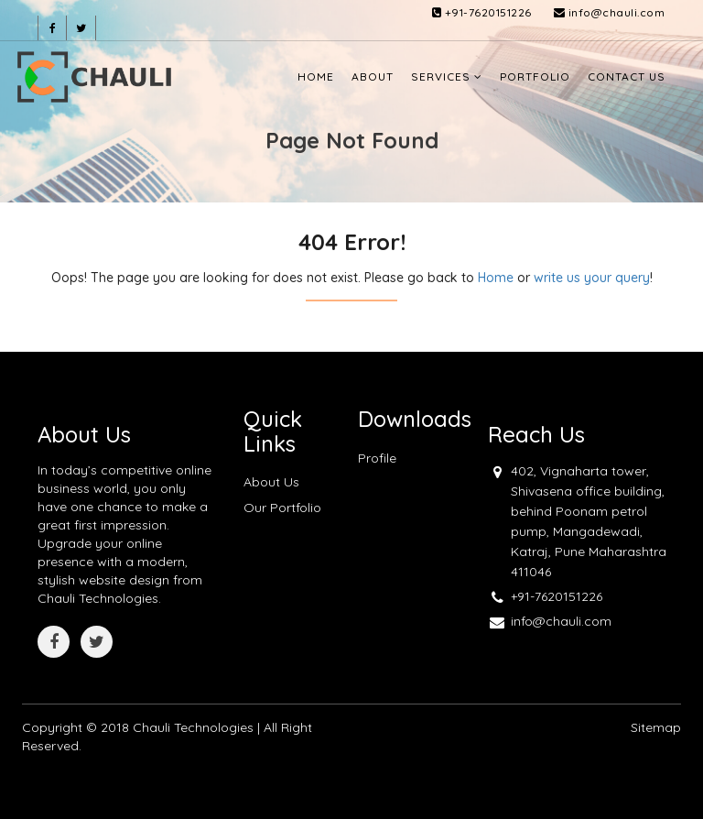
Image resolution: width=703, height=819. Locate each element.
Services (446, 76)
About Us (271, 482)
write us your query (592, 277)
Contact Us (626, 76)
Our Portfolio (282, 507)
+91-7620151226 (482, 12)
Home (315, 76)
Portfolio (535, 76)
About (373, 76)
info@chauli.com (609, 12)
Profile (377, 458)
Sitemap (656, 727)
